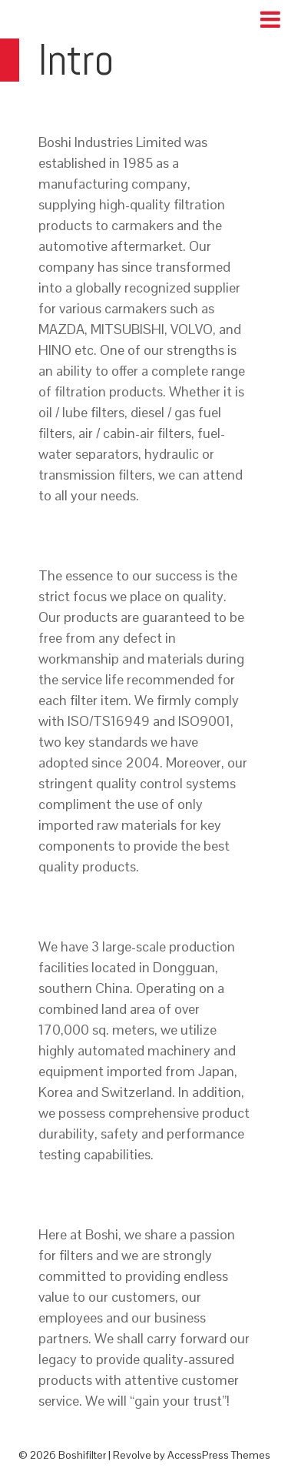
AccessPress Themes (218, 1455)
